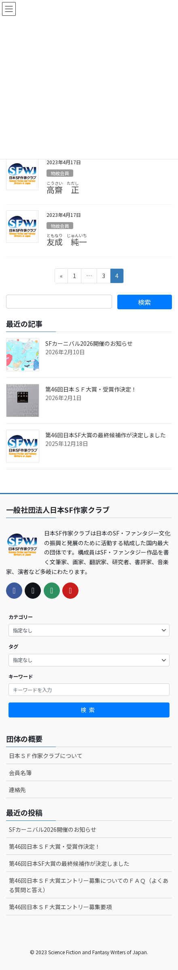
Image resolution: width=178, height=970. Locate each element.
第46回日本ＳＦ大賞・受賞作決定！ (91, 389)
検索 (89, 710)
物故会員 (60, 173)
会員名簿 (20, 773)
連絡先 (17, 790)
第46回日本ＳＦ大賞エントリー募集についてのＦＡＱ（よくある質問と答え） (88, 885)
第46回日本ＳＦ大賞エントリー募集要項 (60, 907)
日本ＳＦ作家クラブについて (46, 756)
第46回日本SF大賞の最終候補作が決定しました (105, 435)
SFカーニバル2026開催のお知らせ (89, 343)
